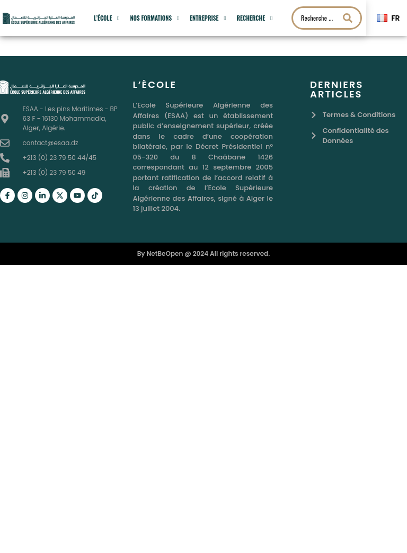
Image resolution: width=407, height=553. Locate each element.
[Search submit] (347, 18)
